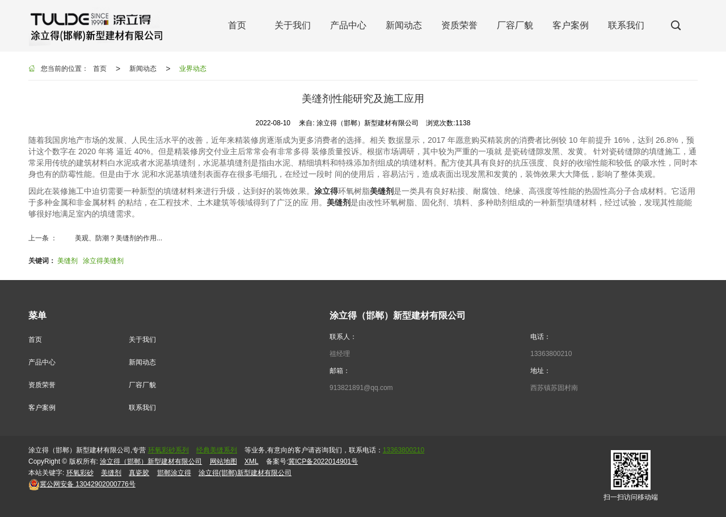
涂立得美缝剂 (103, 261)
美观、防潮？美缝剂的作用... (118, 238)
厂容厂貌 (142, 385)
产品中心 (42, 362)
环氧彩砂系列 (168, 450)
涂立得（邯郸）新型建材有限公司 (151, 461)
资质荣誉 (42, 385)
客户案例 (42, 408)
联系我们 (142, 408)
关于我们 (142, 340)
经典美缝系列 (216, 450)
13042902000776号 (82, 484)
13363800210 (551, 354)
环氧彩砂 (80, 473)
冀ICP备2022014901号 (323, 461)
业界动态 (192, 69)
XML (251, 461)
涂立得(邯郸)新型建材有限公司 (245, 473)
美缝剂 (67, 261)
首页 (100, 69)
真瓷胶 (139, 473)
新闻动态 (143, 69)
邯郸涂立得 (174, 473)
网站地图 (223, 461)
